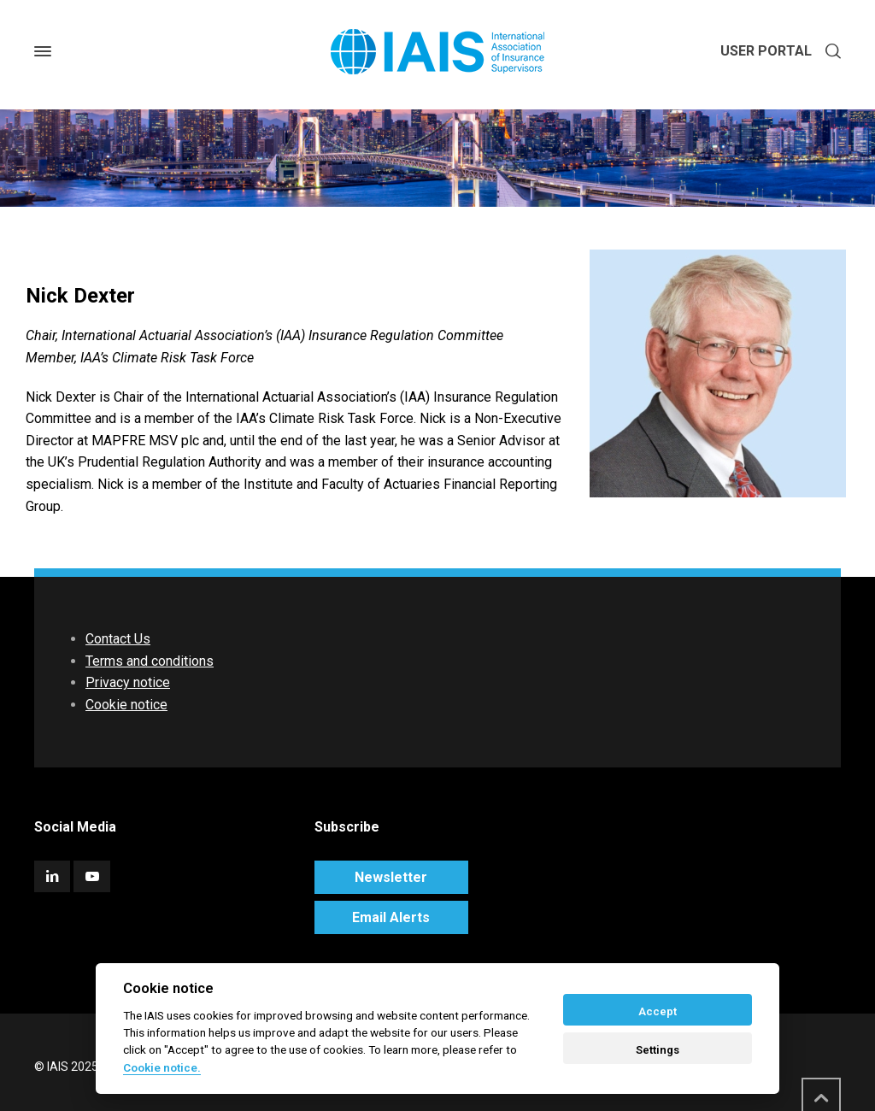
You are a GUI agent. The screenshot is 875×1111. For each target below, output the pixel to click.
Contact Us (117, 639)
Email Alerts (391, 917)
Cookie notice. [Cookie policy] (162, 1067)
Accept (657, 1011)
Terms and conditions (149, 661)
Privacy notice (127, 682)
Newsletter (391, 877)
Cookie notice (126, 705)
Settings (657, 1049)
